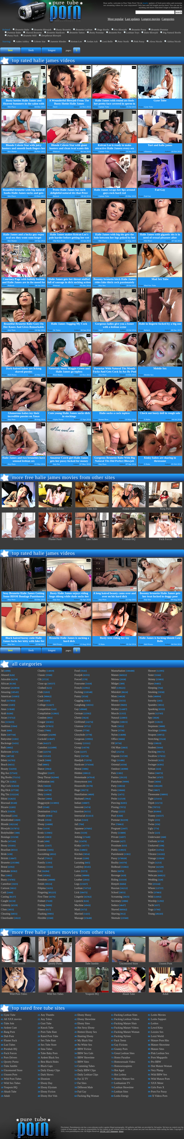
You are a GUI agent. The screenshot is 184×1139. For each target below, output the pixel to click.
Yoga (150, 909)
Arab (3, 713)
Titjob (151, 803)
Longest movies (150, 19)
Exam (41, 841)
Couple (41, 726)
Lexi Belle (108, 41)
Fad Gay (81, 1091)
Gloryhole (79, 734)
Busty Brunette (63, 29)
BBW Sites (83, 1061)
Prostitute (116, 845)
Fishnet (41, 901)
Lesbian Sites (121, 1091)
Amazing (5, 692)
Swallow (152, 756)
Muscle (115, 713)
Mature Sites (157, 1049)
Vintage (152, 858)
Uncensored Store (129, 962)
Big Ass (5, 773)
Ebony (41, 824)
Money (115, 700)
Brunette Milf (30, 35)
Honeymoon (80, 781)
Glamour (79, 726)
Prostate (115, 841)
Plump (114, 811)
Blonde (4, 824)
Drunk (41, 820)
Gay (76, 709)
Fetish (41, 884)
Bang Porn (165, 507)
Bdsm (4, 760)
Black (4, 811)
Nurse (114, 730)
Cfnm (4, 909)
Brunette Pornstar (159, 29)
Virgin (151, 862)
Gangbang (79, 704)
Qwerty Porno (55, 962)
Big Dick (5, 790)
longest (51, 50)
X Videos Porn (159, 1096)
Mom (114, 696)
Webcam (152, 875)
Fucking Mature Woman (126, 1032)
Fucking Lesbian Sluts (125, 1015)
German (78, 713)
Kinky (77, 845)
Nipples (115, 722)
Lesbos (154, 1023)
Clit (40, 679)
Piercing (115, 803)
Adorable (6, 679)
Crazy (41, 730)
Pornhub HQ (129, 538)
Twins (151, 824)
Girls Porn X (157, 1087)
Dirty (40, 794)
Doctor (41, 798)
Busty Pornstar (97, 32)
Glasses (78, 730)
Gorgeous (79, 739)
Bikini (4, 798)
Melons (115, 679)
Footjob (78, 675)
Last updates (132, 19)
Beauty (4, 768)
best (10, 50)
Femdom (42, 879)
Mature (115, 675)
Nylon (114, 734)
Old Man (115, 747)
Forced (78, 679)
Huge (77, 790)
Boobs (4, 841)
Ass (3, 722)
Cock (40, 696)
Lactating (79, 862)
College (42, 704)
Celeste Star (39, 41)
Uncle (151, 832)
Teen (150, 785)
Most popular (116, 19)
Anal (3, 700)
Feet (40, 875)
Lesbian (78, 888)
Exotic (41, 845)
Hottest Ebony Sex (87, 1032)
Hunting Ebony (85, 1036)
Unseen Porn (165, 962)
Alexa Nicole (155, 41)
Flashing (42, 913)
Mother (115, 709)
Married (78, 913)
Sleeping (152, 687)
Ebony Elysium (49, 1087)
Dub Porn (18, 538)
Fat (39, 871)
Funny (77, 696)
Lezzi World (157, 1036)
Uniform (152, 841)
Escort (41, 837)
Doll (40, 807)
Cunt (40, 751)
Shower (152, 670)
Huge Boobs (103, 29)
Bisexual (5, 803)
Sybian (151, 768)
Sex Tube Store (49, 1044)
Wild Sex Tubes (55, 992)
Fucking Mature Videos (126, 1027)
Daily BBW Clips (86, 1070)
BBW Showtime (85, 1057)
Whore (151, 888)
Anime (4, 704)
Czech (41, 760)
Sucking (152, 751)
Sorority (152, 700)
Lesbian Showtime (124, 1087)
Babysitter (6, 739)
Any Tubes (46, 1019)
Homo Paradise (122, 1057)
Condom (42, 717)
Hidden (78, 773)
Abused (5, 675)
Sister (151, 675)
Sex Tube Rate (48, 1040)
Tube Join (92, 507)
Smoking (152, 692)
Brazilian (5, 849)
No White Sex (84, 1044)
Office (114, 739)
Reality (115, 862)
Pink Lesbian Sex (160, 1053)
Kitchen (78, 854)
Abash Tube (129, 992)
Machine (79, 905)
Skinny (151, 679)
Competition (44, 709)
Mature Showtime (160, 1044)
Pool (113, 815)
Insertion (79, 811)
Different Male (85, 1087)
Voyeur (151, 866)
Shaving (115, 913)
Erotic (41, 832)
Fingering (43, 892)
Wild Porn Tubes (18, 992)
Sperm (151, 713)
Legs (76, 884)
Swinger (152, 764)
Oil (113, 743)
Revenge (115, 875)
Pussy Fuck (12, 35)
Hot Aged (119, 1070)
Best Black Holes (50, 1061)
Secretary (116, 901)
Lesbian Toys (132, 32)
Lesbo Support (158, 1019)
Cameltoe (6, 884)
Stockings (153, 730)
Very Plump (157, 1070)
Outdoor (115, 768)
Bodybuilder (7, 832)
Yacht (151, 905)
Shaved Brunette (34, 32)
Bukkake (5, 871)
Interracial (79, 815)
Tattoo (151, 773)
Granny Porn (120, 1049)
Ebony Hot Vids (49, 1096)
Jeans (77, 832)
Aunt (3, 730)
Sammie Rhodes (58, 41)
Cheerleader (7, 918)
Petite (114, 798)
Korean (78, 858)
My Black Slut (85, 1040)
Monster (115, 704)
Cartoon (5, 888)
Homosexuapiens (123, 1066)
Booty (4, 845)
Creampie (43, 734)
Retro (114, 871)
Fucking (78, 692)
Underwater (154, 837)
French (78, 687)
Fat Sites (81, 1083)
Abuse (121, 1131)
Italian (77, 820)
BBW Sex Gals (85, 1053)
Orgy (114, 760)
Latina (77, 875)
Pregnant (115, 828)
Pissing (115, 807)
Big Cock (6, 785)
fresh (31, 50)
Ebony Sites (83, 1023)
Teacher (152, 777)
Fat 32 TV (82, 1078)
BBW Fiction (84, 1049)
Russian (115, 888)
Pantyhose (116, 781)
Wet (150, 884)
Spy (150, 717)
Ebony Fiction (48, 1091)
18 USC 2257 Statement (109, 1131)
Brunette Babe (22, 29)
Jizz (76, 841)
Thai (150, 790)
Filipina (42, 888)
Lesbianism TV (122, 1083)
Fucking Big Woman (88, 1096)
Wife (150, 892)
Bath (3, 747)
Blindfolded (7, 820)
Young (151, 913)
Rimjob (115, 884)
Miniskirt (116, 692)
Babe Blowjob (151, 32)
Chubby (42, 670)
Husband (79, 798)
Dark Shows (47, 1074)
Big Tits (5, 794)
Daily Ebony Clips (50, 1070)
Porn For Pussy (159, 1091)
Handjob (78, 760)
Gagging (78, 700)
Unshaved (153, 845)
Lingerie (78, 896)
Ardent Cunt (129, 507)
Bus (3, 875)
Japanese (79, 828)
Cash (3, 892)
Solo (150, 696)
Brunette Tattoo (77, 32)
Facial (41, 858)
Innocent (79, 807)
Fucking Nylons (122, 1036)
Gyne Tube (18, 507)
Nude (114, 726)
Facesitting (43, 854)
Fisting (41, 905)
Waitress (152, 871)
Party (114, 785)
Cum (40, 743)
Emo (40, 828)
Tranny (151, 815)
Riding (114, 879)
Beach (4, 764)
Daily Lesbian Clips (87, 1074)
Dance (41, 768)
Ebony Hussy (84, 1015)
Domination (44, 811)
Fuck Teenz (120, 1040)
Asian (4, 717)
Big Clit (5, 781)
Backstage (6, 743)
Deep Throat (44, 777)
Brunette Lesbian (84, 29)
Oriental (115, 764)
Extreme (42, 849)
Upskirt (152, 849)
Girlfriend (79, 722)
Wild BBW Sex (159, 1074)
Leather (78, 879)
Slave (151, 683)
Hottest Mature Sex (124, 1078)
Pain (113, 773)
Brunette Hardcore (56, 32)
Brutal (4, 866)
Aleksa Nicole (174, 41)
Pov (113, 824)
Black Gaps (47, 1066)
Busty (4, 879)
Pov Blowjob (120, 29)
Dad (40, 764)
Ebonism (45, 1078)
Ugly (150, 828)
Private (115, 837)
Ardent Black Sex (50, 1057)
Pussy (114, 858)
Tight (151, 798)
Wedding (152, 879)
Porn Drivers (18, 962)
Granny (78, 743)
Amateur (5, 687)
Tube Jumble (92, 962)
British (4, 858)
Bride (4, 854)
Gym (77, 751)
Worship (152, 901)
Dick (40, 785)
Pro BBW (156, 1061)
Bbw (3, 756)
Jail (76, 824)
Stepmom (153, 726)
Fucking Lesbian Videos (126, 1019)
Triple (151, 820)
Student (152, 747)
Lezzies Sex (157, 1032)
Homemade (80, 777)
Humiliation (80, 794)
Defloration (44, 781)
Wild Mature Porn (160, 1078)
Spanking (153, 709)
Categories (168, 19)
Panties (115, 777)
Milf (113, 687)
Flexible (42, 918)
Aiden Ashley (22, 41)
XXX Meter (157, 1083)
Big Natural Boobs (172, 32)
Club (40, 692)
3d (2, 670)
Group (77, 747)
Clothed (42, 687)
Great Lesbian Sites (124, 1053)
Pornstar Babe (14, 32)
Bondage (5, 837)
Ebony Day (46, 1083)
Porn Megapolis (159, 1057)
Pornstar (115, 820)
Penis (114, 790)
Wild (150, 896)
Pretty (114, 832)
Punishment (117, 854)
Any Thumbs (47, 1015)
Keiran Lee (76, 41)
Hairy (77, 756)
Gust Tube (46, 1023)
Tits (150, 807)
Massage (79, 918)
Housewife (80, 785)
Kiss (76, 849)
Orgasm (115, 756)
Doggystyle (44, 803)
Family (41, 862)
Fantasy (42, 866)
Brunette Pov (115, 32)
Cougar (41, 722)
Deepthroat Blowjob (51, 35)
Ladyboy (79, 866)
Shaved (115, 909)
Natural (115, 717)
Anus (3, 709)
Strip (150, 743)
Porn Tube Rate (49, 1032)
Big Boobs (6, 777)
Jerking (78, 837)
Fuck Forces (165, 538)
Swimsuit (153, 760)
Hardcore (79, 764)
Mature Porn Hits (160, 1040)
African (5, 683)
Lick (76, 892)
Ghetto (77, 717)
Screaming (116, 896)
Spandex (152, 704)
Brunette (5, 862)
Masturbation (118, 670)
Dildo (41, 790)
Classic (41, 675)
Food (77, 670)
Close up (42, 683)
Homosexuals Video (124, 1061)
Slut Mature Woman (161, 1066)
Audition (5, 726)
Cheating (5, 913)
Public (114, 849)
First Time (43, 896)
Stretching (153, 739)
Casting (5, 896)
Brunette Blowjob (42, 29)
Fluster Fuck (55, 538)
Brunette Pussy (139, 29)
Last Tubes (92, 538)
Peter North (123, 41)
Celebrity (6, 905)
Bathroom (6, 751)
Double (41, 815)
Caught (4, 901)
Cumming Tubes (86, 1066)
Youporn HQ (92, 992)
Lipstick (78, 901)
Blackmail (6, 815)
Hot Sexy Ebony (86, 1027)
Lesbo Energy (121, 1096)
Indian (77, 803)
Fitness (41, 909)
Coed (40, 700)
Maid (77, 909)
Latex (77, 871)
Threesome (153, 794)
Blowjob (5, 828)
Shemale (115, 918)
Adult (165, 992)
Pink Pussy (139, 41)
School (114, 892)
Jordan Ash (92, 41)
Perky (114, 794)
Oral (113, 751)
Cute (40, 756)
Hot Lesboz (120, 1074)
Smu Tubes (46, 1049)
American (6, 696)
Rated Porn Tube (49, 1036)
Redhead (115, 866)
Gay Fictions (120, 1044)
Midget (115, 683)
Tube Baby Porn (49, 1053)
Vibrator (152, 854)
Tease (151, 781)
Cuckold (42, 739)
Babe (3, 734)
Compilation (44, 713)
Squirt (151, 722)
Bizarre (4, 807)
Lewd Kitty (157, 1027)
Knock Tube (47, 1027)
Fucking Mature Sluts (125, 1023)
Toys (150, 811)
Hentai (77, 768)
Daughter (42, 773)
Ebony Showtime (86, 1019)
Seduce (115, 905)
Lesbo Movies (158, 1015)
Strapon (152, 734)
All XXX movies (55, 507)
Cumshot (42, 747)
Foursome (79, 683)
